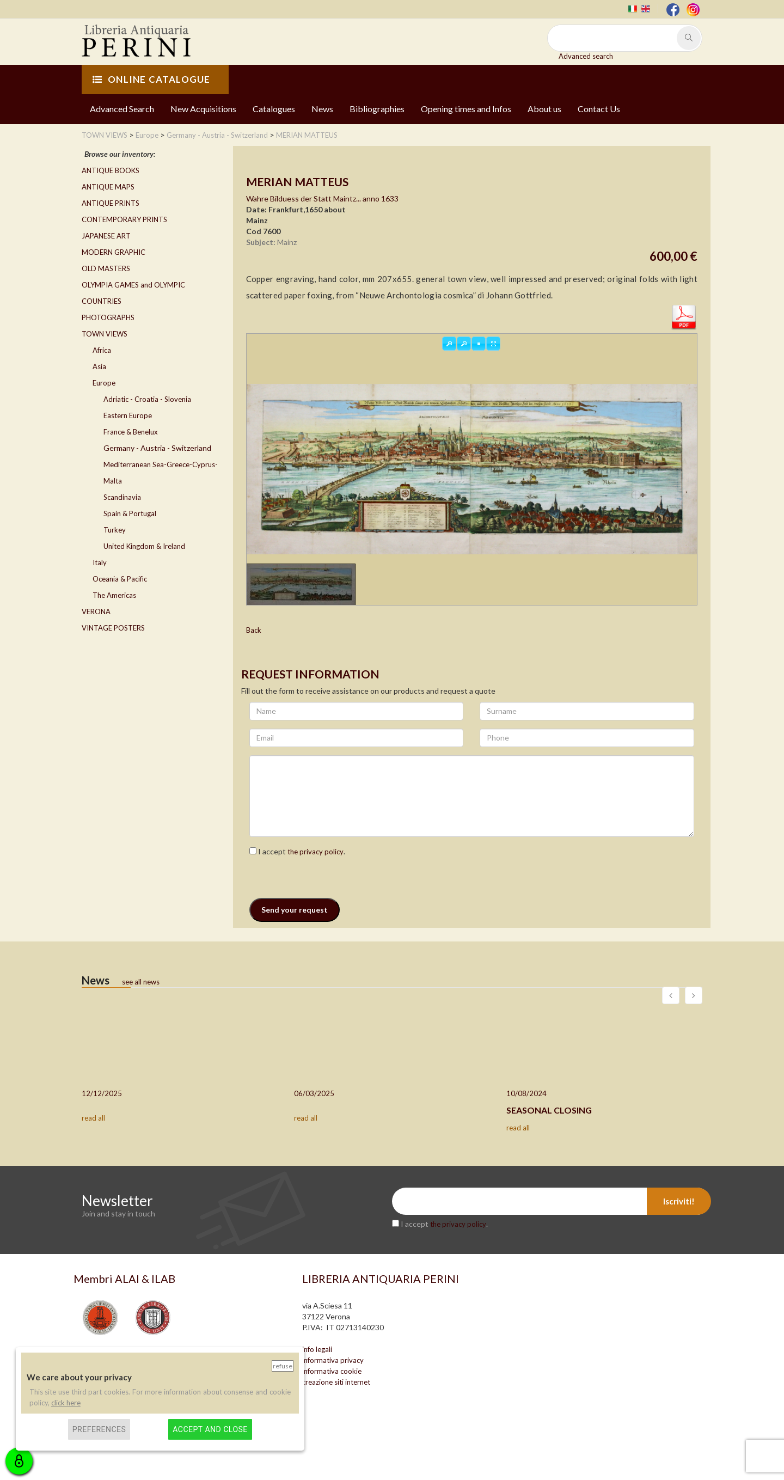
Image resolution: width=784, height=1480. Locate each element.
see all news (141, 981)
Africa (102, 350)
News (322, 108)
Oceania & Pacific (120, 578)
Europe (104, 382)
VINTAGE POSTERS (113, 627)
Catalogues (274, 108)
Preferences (99, 1429)
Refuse (282, 1366)
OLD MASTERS (106, 268)
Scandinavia (122, 497)
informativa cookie (332, 1371)
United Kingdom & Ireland (144, 546)
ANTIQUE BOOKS (110, 170)
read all (93, 1118)
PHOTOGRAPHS (108, 317)
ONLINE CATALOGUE (151, 79)
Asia (99, 366)
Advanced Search (122, 108)
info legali (317, 1349)
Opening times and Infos (466, 108)
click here (66, 1402)
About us (544, 108)
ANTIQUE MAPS (108, 186)
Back (253, 630)
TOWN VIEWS (104, 333)
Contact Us (599, 108)
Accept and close (210, 1429)
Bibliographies (377, 108)
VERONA (96, 611)
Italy (100, 562)
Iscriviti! (679, 1201)
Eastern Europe (127, 415)
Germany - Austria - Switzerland (157, 447)
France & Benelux (130, 431)
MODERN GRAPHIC (113, 252)
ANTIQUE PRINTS (110, 203)
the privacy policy (315, 851)
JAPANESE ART (106, 235)
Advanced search (586, 56)
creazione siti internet (336, 1382)
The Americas (114, 595)
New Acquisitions (203, 108)
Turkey (114, 529)
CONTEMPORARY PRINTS (124, 219)
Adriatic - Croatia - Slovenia (147, 399)
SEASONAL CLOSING (549, 1110)
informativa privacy (333, 1360)
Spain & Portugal (129, 513)
